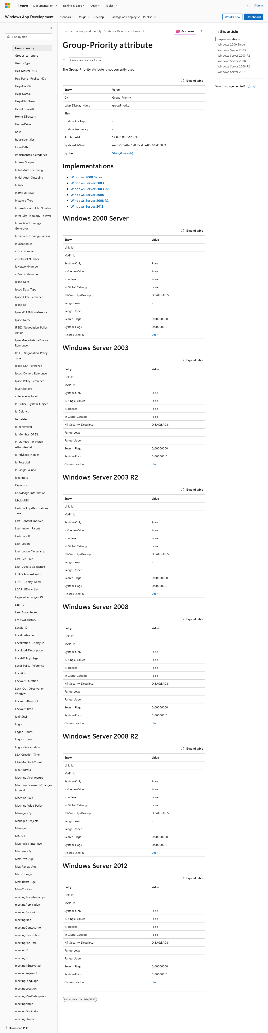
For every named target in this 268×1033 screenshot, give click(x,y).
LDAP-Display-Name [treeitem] (28, 582)
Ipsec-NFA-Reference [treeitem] (28, 366)
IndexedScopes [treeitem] (24, 162)
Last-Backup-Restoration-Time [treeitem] (31, 510)
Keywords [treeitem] (21, 485)
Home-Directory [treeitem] (25, 116)
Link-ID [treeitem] (19, 605)
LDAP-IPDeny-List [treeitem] (26, 589)
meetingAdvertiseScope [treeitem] (30, 897)
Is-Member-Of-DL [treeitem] (27, 434)
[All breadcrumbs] (66, 31)
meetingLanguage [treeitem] (26, 981)
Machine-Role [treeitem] (24, 798)
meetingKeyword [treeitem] (26, 973)
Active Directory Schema (124, 31)
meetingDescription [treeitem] (27, 935)
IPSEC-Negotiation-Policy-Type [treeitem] (32, 355)
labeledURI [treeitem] (22, 500)
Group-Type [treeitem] (22, 63)
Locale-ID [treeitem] (21, 627)
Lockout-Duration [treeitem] (26, 681)
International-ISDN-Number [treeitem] (33, 208)
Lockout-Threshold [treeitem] (27, 701)
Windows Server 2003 (232, 50)
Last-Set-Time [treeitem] (24, 559)
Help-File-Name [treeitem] (25, 101)
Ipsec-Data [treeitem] (22, 282)
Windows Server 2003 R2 (234, 55)
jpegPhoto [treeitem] (21, 478)
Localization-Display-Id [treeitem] (29, 643)
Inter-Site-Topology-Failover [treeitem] (33, 216)
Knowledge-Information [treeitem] (30, 493)
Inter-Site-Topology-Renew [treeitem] (32, 236)
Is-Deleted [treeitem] (21, 419)
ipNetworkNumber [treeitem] (27, 266)
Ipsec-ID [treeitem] (20, 305)
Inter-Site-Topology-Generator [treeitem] (28, 225)
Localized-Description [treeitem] (29, 650)
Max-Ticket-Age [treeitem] (25, 882)
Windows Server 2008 (232, 61)
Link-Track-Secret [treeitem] (26, 612)
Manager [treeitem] (21, 828)
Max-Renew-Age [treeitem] (25, 866)
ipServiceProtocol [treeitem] (26, 396)
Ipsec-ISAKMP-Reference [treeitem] (31, 312)
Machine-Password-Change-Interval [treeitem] (33, 787)
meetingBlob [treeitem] (23, 920)
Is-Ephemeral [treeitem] (23, 427)
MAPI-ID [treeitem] (20, 836)
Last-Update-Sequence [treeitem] (30, 567)
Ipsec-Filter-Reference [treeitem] (29, 297)
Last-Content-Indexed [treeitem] (29, 521)
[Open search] (248, 5)
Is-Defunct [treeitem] (22, 411)
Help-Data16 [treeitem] (23, 86)
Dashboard (254, 17)
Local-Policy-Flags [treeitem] (26, 658)
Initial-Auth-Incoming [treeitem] (29, 170)
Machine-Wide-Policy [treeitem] (29, 805)
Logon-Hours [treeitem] (23, 739)
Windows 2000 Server (232, 44)
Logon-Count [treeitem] (23, 732)
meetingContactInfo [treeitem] (28, 927)
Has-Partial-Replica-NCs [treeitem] (30, 78)
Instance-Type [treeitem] (24, 200)
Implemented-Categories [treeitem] (31, 155)
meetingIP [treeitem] (21, 958)
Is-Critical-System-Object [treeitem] (31, 404)
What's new (232, 17)
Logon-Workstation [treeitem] (27, 747)
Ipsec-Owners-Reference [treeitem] (31, 373)
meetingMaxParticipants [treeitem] (30, 996)
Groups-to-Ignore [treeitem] (26, 55)
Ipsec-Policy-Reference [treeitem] (29, 381)
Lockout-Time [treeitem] (24, 709)
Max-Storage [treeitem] (23, 874)
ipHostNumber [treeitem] (24, 251)
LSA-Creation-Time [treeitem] (27, 754)
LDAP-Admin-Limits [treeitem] (28, 574)
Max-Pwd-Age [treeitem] (24, 859)
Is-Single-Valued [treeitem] (25, 470)
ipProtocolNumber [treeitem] (27, 274)
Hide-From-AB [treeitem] (24, 109)
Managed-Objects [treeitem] (26, 821)
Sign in (258, 5)
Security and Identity (88, 31)
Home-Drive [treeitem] (23, 124)
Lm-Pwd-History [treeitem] (25, 620)
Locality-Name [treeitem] (24, 635)
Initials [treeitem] (19, 185)
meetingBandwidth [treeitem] (27, 912)
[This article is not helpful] (254, 86)
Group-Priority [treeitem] (24, 48)
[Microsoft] (7, 5)
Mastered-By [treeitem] (23, 851)
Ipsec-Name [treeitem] (23, 320)
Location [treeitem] (20, 673)
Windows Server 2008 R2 (234, 66)
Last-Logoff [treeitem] (22, 536)
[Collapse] (51, 28)
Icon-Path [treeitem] (21, 147)
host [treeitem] (18, 132)
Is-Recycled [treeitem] (22, 462)
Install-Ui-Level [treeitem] (24, 193)
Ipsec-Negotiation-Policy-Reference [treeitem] (31, 342)
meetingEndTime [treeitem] (25, 943)
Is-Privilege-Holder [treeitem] (27, 455)
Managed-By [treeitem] (23, 813)
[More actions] (201, 31)
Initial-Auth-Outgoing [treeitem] (29, 177)
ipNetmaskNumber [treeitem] (27, 259)
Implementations (229, 39)
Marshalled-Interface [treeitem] (28, 843)
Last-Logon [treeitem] (22, 544)
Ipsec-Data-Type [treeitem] (25, 289)
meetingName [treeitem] (24, 1004)
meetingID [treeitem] (21, 950)
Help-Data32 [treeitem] (23, 94)
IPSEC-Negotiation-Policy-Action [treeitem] (32, 330)
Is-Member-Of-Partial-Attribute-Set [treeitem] (29, 444)
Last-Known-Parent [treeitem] (27, 528)
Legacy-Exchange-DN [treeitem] (29, 597)
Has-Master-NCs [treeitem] (26, 71)
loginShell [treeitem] (21, 716)
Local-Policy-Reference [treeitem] (29, 666)
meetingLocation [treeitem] (26, 988)
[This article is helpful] (249, 86)
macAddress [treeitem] (23, 770)
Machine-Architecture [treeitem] (29, 777)
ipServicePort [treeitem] (23, 389)
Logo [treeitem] (18, 724)
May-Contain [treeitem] (23, 889)
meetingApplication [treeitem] (27, 904)
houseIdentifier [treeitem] (24, 139)
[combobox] (28, 36)
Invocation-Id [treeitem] (23, 244)
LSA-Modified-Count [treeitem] (28, 762)
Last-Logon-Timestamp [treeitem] (30, 551)
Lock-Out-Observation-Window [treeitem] (30, 691)
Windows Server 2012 (231, 72)
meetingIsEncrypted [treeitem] (28, 965)
